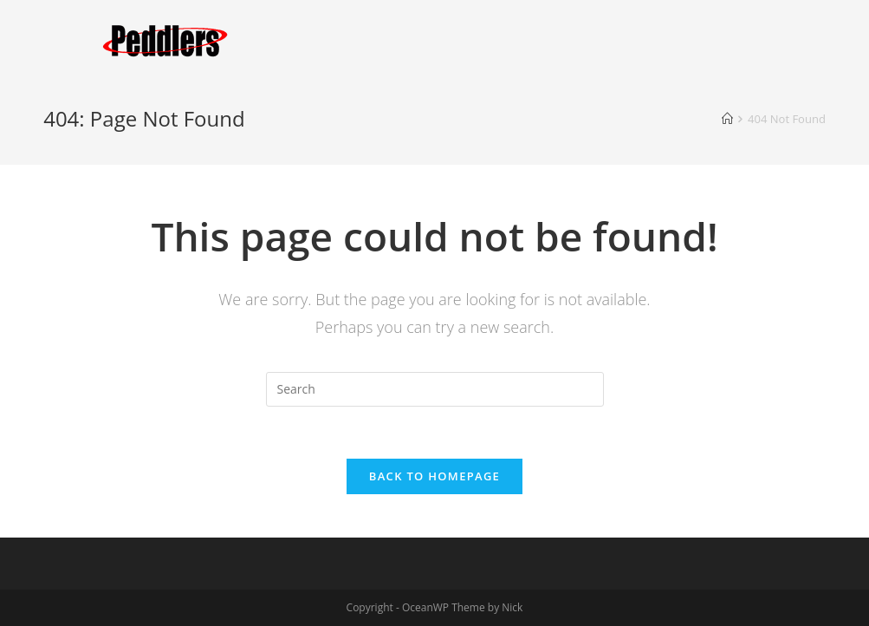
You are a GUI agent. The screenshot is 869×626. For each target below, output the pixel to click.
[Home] (727, 119)
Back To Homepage (434, 476)
